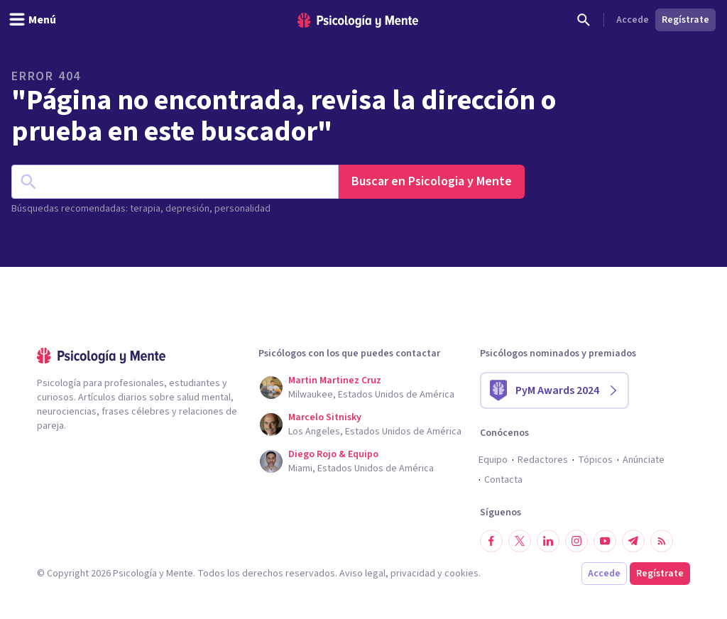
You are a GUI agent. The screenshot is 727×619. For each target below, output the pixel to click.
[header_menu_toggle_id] (32, 20)
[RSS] (661, 541)
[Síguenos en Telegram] (633, 541)
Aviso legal (362, 573)
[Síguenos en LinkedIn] (548, 541)
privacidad (412, 573)
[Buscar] (583, 20)
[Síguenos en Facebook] (491, 541)
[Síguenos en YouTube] (605, 541)
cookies (461, 573)
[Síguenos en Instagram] (576, 541)
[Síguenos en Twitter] (519, 541)
